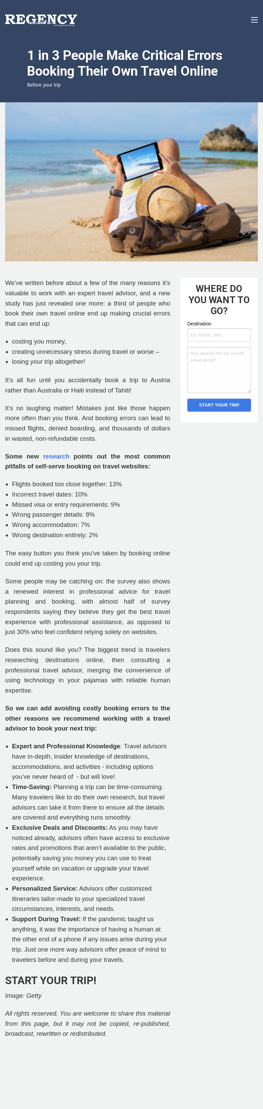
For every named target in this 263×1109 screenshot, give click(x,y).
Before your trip (44, 85)
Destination (199, 323)
